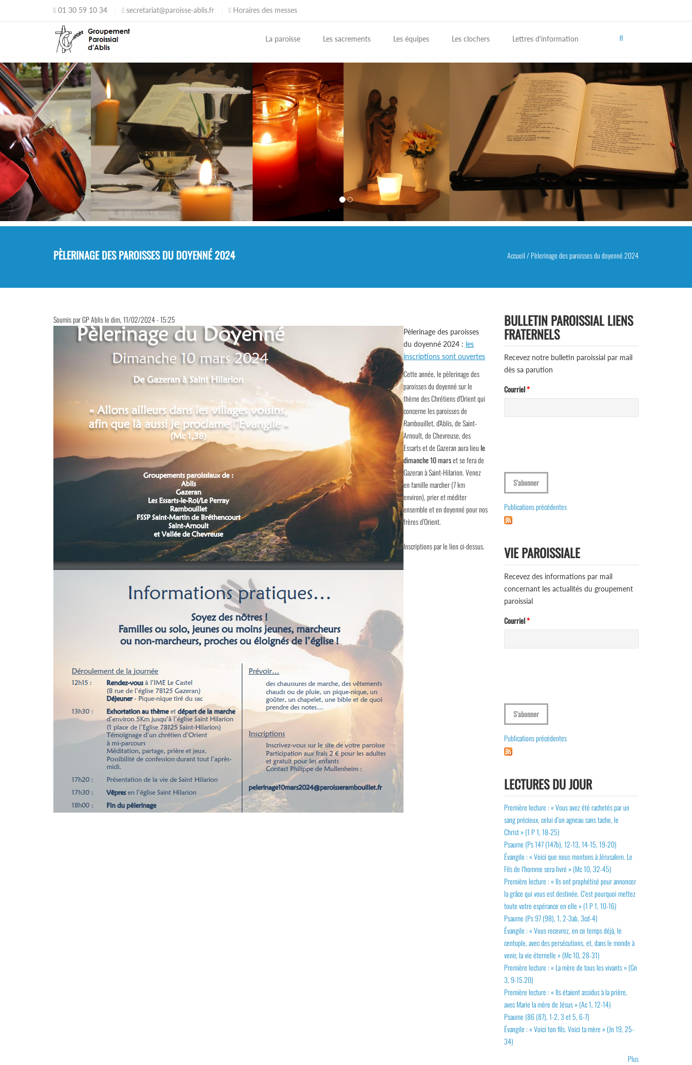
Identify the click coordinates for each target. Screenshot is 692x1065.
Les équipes (411, 38)
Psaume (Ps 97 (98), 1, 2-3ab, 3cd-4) (551, 918)
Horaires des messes (262, 10)
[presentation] (582, 452)
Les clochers (471, 38)
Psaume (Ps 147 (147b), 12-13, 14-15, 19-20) (560, 844)
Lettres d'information (545, 38)
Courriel (517, 389)
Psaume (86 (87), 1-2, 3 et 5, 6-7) (546, 1016)
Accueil (516, 255)
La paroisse (282, 38)
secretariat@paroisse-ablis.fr (168, 10)
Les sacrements (347, 38)
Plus (633, 1058)
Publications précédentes (535, 506)
